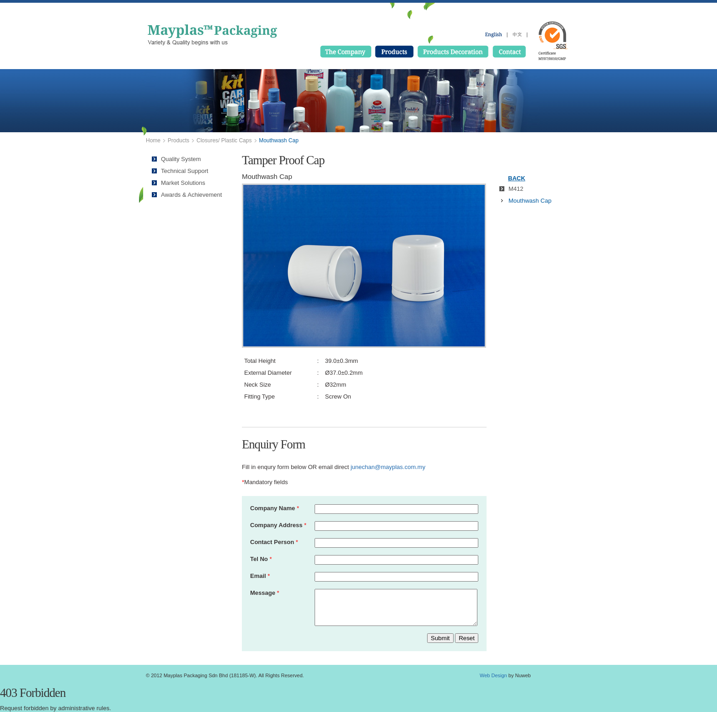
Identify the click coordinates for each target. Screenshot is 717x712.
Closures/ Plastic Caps (224, 140)
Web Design (493, 675)
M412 (516, 188)
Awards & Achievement (191, 194)
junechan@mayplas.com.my (388, 467)
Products (178, 140)
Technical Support (184, 170)
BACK (516, 178)
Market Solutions (183, 182)
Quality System (181, 159)
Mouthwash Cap (529, 200)
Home (153, 140)
